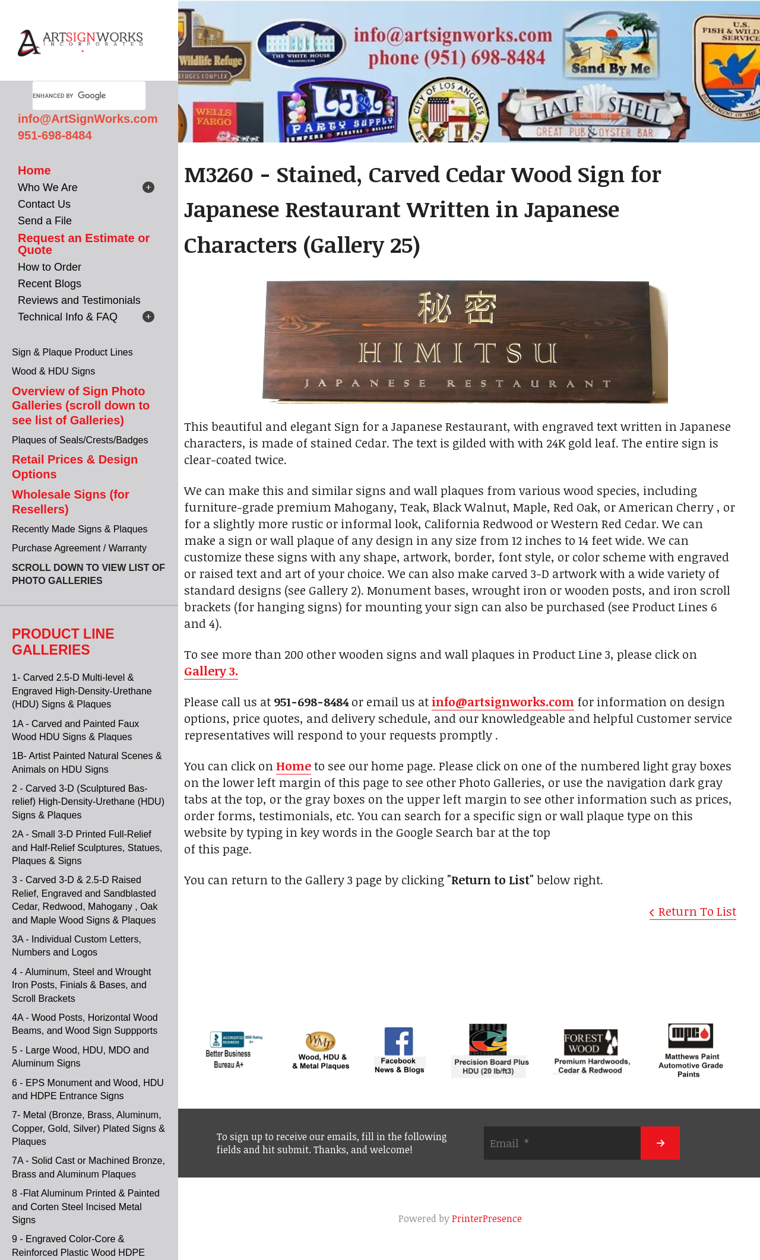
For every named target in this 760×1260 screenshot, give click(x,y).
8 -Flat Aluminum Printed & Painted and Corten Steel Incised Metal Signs (86, 1206)
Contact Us (44, 204)
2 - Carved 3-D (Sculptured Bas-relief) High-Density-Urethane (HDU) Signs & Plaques (88, 801)
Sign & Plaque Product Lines (72, 352)
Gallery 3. (211, 670)
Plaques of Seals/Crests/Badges (80, 440)
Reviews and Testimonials (79, 300)
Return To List (697, 911)
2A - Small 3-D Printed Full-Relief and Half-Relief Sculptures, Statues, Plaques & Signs (87, 847)
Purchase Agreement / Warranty (79, 548)
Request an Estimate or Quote (84, 243)
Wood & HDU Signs (53, 371)
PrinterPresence (487, 1218)
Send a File (45, 221)
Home (34, 170)
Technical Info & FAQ (68, 317)
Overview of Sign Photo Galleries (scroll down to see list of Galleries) (81, 406)
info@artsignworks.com (503, 701)
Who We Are (48, 187)
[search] (75, 95)
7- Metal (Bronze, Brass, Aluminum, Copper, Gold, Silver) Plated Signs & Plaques (88, 1128)
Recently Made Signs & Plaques (80, 529)
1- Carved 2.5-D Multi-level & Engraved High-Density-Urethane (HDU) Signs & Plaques (82, 690)
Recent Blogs (49, 284)
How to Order (49, 267)
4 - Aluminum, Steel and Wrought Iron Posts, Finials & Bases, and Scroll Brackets (81, 985)
